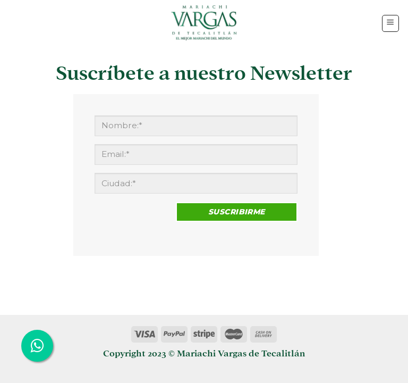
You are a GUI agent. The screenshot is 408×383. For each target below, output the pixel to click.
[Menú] (391, 23)
